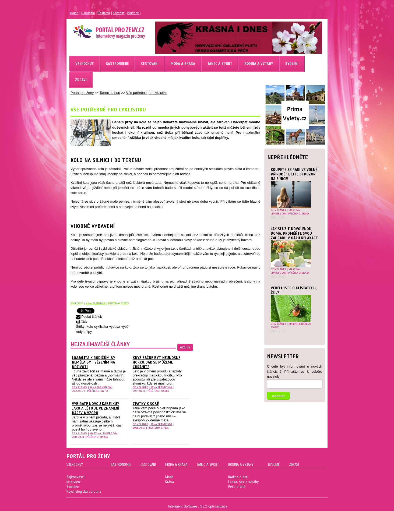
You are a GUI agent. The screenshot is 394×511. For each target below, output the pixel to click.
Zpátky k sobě (146, 403)
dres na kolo (129, 254)
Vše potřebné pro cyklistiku (146, 93)
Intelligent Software (182, 506)
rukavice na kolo (118, 267)
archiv (185, 347)
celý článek (278, 210)
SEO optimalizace (213, 506)
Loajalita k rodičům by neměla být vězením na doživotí (93, 362)
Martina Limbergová (285, 211)
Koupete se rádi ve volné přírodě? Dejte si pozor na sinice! (294, 174)
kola (86, 183)
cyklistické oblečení (116, 248)
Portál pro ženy (82, 93)
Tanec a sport (110, 93)
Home (74, 13)
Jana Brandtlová (101, 387)
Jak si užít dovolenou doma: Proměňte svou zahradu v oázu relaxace (294, 233)
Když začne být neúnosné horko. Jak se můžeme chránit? (156, 362)
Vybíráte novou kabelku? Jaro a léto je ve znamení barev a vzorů (95, 408)
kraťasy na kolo (104, 254)
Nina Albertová (95, 303)
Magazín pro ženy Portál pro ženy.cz (99, 30)
